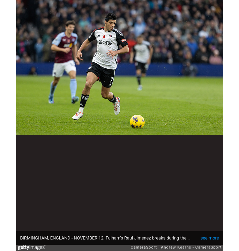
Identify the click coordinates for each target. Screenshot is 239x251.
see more (210, 238)
